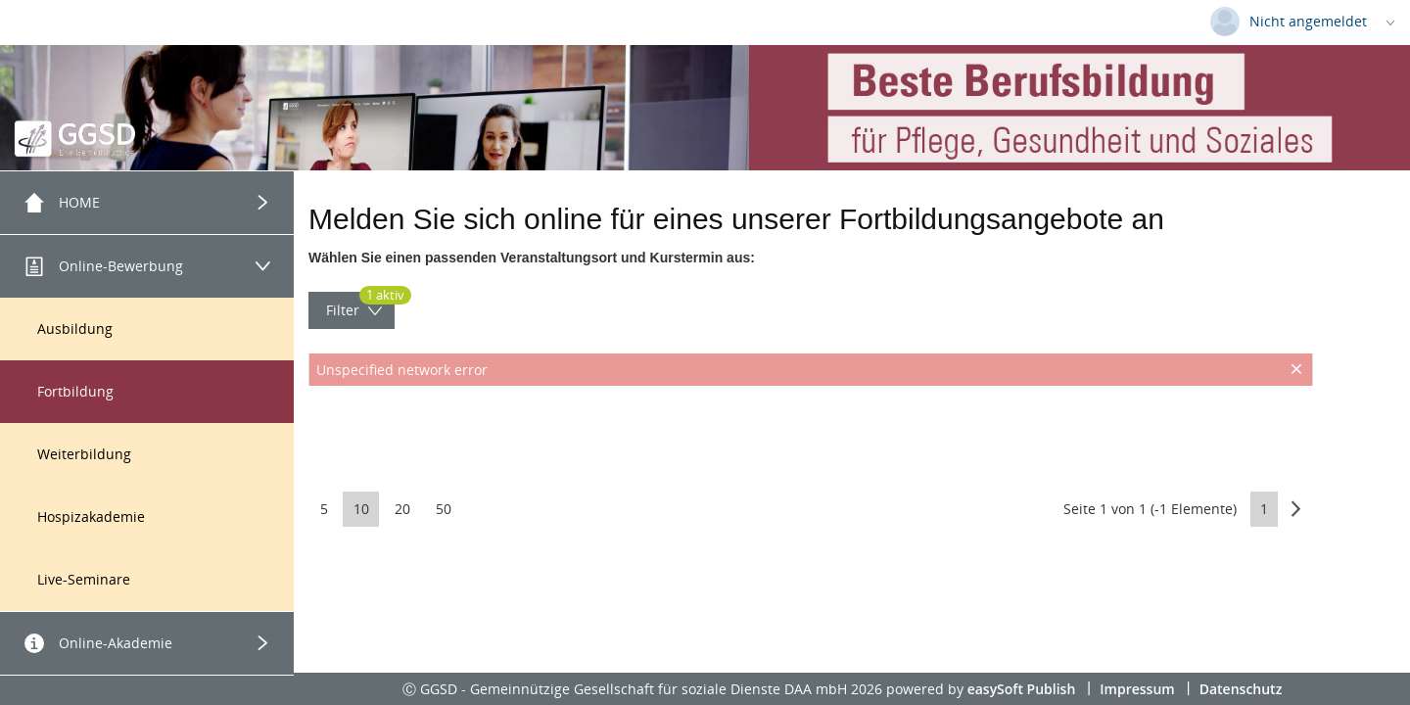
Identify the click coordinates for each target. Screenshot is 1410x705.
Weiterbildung (84, 454)
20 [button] (402, 508)
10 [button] (361, 508)
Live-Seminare (83, 579)
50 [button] (443, 508)
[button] (1296, 509)
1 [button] (1264, 508)
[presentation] (810, 435)
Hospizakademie (91, 516)
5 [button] (324, 508)
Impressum (1137, 689)
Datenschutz (1241, 689)
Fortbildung (75, 391)
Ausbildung (75, 328)
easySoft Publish (1021, 689)
